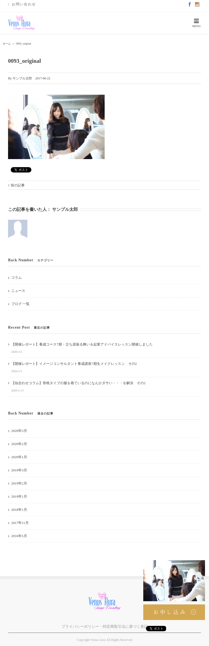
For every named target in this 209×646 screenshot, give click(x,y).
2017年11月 (20, 523)
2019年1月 (19, 496)
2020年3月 (19, 431)
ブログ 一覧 (20, 304)
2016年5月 (19, 536)
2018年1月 (19, 510)
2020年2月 (19, 444)
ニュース (18, 291)
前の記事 (18, 185)
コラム (16, 278)
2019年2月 (19, 483)
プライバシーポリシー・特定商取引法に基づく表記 (104, 627)
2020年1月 (19, 457)
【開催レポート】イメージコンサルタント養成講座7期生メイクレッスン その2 (74, 364)
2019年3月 (19, 470)
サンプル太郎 (22, 78)
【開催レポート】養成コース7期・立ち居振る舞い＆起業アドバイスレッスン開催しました (82, 344)
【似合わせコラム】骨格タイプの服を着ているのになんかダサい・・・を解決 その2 (78, 383)
